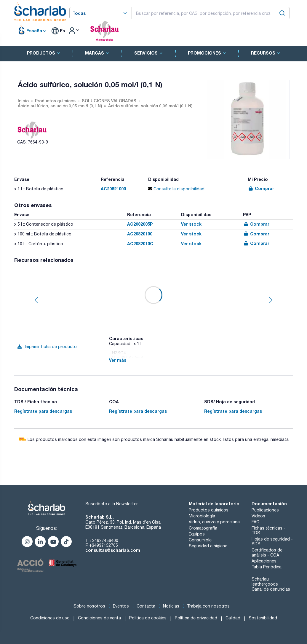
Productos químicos (208, 510)
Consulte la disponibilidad (176, 188)
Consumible (200, 540)
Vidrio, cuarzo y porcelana (214, 521)
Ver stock (191, 224)
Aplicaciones (264, 561)
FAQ (256, 521)
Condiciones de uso (50, 618)
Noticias (171, 606)
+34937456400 (103, 540)
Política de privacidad (196, 618)
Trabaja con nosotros (208, 606)
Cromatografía (203, 528)
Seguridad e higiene (208, 545)
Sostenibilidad (263, 618)
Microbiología (202, 516)
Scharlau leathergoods (265, 581)
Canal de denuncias (271, 589)
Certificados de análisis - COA (267, 552)
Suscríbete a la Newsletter (111, 503)
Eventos (121, 606)
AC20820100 (139, 233)
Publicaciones (265, 510)
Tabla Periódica (267, 567)
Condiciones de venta (99, 618)
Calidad (233, 618)
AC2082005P (140, 224)
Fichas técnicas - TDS (268, 530)
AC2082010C (140, 243)
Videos (258, 516)
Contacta (146, 606)
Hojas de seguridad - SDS (272, 541)
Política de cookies (148, 618)
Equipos (197, 534)
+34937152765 (103, 545)
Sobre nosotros (89, 606)
